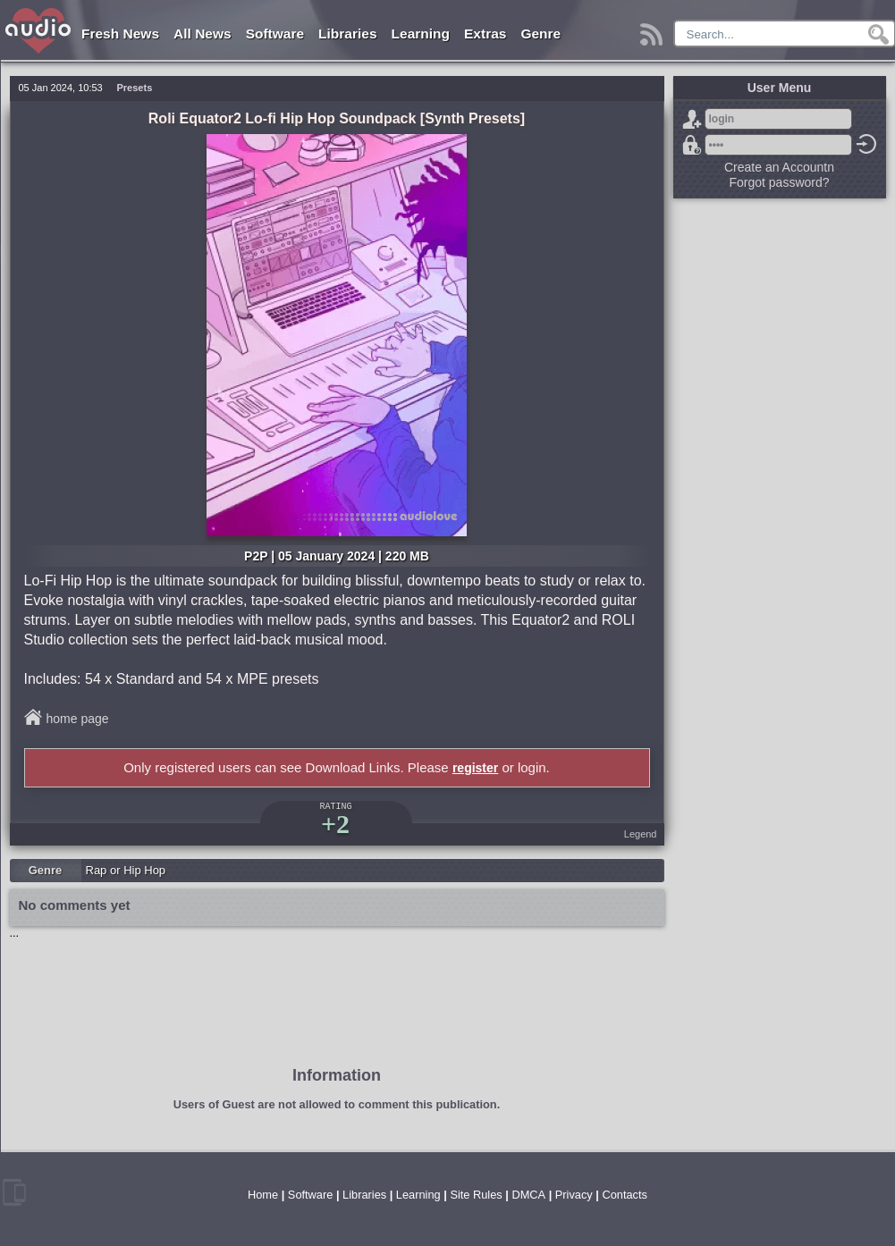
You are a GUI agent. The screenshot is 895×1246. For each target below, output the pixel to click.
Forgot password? (692, 145)
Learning (421, 33)
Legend (640, 834)
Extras (485, 33)
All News (202, 33)
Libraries (347, 33)
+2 (335, 823)
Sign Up (692, 119)
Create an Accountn (779, 167)
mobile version (14, 1192)
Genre (540, 33)
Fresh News (120, 33)
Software (275, 33)
